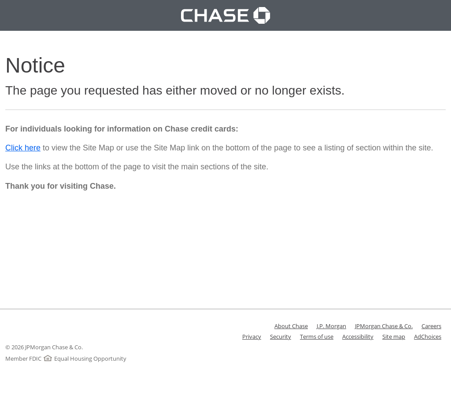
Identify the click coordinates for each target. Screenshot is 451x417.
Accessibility (357, 336)
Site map (393, 336)
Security (280, 336)
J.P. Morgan (331, 326)
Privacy (251, 336)
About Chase (291, 326)
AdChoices (427, 336)
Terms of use (316, 336)
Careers (431, 326)
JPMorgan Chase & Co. (384, 326)
